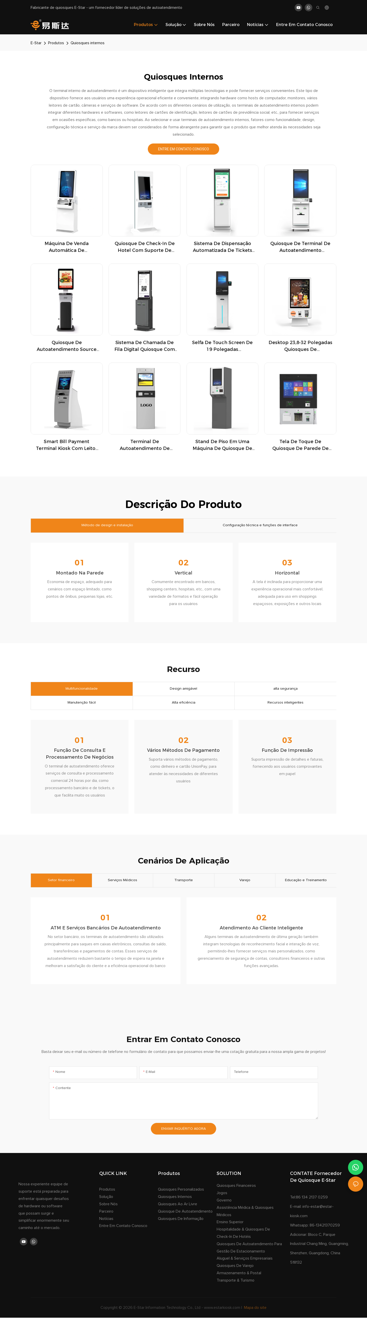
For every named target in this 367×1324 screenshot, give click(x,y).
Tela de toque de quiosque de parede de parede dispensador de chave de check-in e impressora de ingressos (300, 445)
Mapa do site (255, 1314)
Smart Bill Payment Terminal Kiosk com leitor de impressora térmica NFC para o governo (66, 445)
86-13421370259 (325, 1232)
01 (80, 564)
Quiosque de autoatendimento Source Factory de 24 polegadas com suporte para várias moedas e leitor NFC (66, 346)
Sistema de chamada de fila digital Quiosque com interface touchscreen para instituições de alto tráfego (144, 346)
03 (287, 564)
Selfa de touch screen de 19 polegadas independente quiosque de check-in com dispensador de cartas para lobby (222, 346)
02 (183, 564)
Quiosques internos (88, 43)
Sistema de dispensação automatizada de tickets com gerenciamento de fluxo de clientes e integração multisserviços (222, 247)
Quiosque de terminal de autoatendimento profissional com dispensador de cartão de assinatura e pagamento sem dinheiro (300, 247)
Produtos (56, 43)
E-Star (36, 43)
